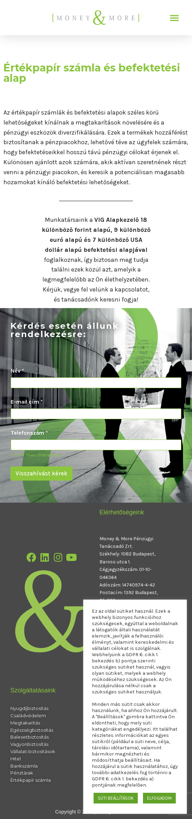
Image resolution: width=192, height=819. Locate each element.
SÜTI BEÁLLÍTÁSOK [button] (116, 798)
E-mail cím (27, 401)
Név (17, 370)
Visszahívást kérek (41, 473)
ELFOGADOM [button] (159, 798)
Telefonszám (29, 433)
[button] (174, 17)
